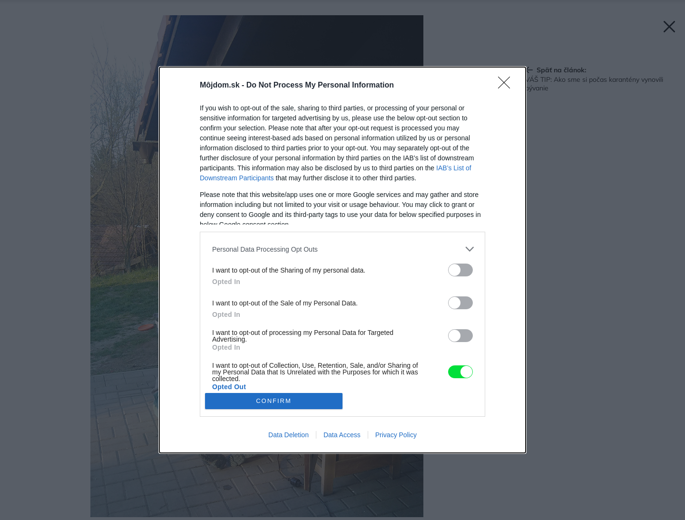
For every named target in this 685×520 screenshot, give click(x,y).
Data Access (342, 435)
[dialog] (342, 260)
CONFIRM (274, 400)
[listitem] (342, 249)
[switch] (460, 270)
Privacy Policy (396, 435)
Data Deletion (288, 435)
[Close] (507, 86)
